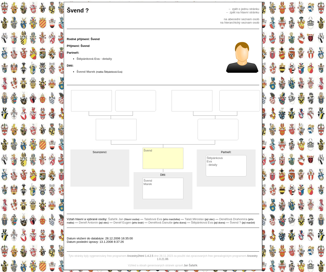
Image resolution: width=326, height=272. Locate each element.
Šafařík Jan (115, 219)
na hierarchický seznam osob (239, 22)
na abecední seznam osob (241, 19)
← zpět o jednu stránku (243, 9)
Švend (148, 150)
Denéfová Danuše (160, 222)
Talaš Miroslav (194, 219)
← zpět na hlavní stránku (242, 12)
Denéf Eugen (122, 222)
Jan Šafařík (190, 265)
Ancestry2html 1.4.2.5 (140, 256)
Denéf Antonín (88, 222)
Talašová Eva (153, 219)
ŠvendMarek (148, 182)
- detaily (106, 58)
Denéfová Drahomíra (233, 219)
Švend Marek (86, 71)
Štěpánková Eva (88, 58)
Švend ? (235, 222)
